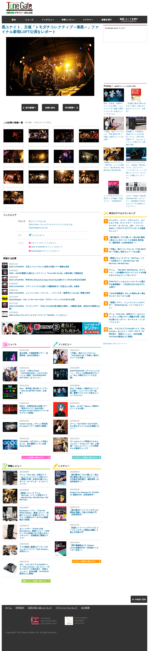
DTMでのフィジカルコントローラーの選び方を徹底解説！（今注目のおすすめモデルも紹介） (127, 284)
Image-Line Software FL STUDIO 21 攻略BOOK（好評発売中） (84, 493)
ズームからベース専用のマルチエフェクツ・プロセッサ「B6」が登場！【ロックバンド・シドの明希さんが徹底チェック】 (84, 444)
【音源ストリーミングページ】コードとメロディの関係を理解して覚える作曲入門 (84, 530)
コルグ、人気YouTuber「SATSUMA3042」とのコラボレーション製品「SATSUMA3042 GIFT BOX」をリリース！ (33, 374)
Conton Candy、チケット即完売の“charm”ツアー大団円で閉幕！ (33, 425)
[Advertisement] (94, 7)
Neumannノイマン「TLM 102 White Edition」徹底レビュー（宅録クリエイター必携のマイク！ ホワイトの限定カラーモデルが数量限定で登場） (34, 515)
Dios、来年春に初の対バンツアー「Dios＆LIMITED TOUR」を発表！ (33, 390)
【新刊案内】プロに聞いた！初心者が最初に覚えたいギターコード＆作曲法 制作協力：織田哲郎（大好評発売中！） (84, 478)
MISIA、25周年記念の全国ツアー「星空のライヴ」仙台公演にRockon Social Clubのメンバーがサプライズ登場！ (34, 409)
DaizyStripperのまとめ (38, 228)
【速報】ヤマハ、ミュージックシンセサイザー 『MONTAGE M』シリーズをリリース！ (127, 305)
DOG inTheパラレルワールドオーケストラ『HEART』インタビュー (38, 315)
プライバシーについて (66, 607)
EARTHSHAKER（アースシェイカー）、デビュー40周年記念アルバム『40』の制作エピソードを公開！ (85, 374)
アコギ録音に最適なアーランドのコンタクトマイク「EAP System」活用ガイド (34, 549)
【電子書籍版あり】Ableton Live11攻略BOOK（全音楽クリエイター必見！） (84, 547)
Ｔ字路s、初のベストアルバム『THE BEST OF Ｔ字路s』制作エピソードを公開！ (84, 355)
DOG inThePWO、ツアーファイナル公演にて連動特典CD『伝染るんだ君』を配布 (44, 286)
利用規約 (20, 607)
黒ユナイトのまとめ (37, 221)
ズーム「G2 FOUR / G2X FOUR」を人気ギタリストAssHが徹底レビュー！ (84, 426)
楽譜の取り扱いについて (40, 607)
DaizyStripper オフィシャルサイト (45, 251)
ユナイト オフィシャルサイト (43, 243)
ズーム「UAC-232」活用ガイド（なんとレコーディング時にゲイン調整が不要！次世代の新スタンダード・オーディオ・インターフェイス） (33, 479)
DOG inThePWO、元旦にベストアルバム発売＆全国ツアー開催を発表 (39, 267)
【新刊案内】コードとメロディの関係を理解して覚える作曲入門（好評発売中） (84, 512)
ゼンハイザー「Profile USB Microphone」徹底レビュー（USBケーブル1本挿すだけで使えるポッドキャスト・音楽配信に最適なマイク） (34, 533)
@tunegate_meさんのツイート (115, 344)
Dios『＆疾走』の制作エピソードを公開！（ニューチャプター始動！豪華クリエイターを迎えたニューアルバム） (84, 391)
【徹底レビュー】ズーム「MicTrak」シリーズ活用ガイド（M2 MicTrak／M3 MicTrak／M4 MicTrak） (33, 496)
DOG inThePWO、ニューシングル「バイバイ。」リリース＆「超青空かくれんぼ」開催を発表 (49, 293)
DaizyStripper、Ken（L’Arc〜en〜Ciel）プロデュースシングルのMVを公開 (41, 299)
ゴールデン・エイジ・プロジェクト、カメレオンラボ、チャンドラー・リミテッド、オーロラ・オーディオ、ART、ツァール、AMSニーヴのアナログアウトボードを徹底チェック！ (127, 225)
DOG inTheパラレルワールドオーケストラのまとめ (50, 224)
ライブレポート (38, 235)
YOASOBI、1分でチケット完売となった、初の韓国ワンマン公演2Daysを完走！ (33, 443)
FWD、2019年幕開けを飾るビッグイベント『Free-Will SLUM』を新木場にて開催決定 (46, 273)
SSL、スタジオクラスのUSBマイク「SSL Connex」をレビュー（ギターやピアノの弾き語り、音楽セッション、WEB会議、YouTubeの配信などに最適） (34, 569)
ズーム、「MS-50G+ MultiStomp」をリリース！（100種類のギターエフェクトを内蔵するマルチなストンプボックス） (127, 272)
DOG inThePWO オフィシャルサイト (47, 247)
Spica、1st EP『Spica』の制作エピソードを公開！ (84, 407)
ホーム (8, 607)
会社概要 (85, 607)
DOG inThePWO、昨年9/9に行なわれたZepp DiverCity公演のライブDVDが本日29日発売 (47, 280)
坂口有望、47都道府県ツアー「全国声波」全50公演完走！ (33, 354)
